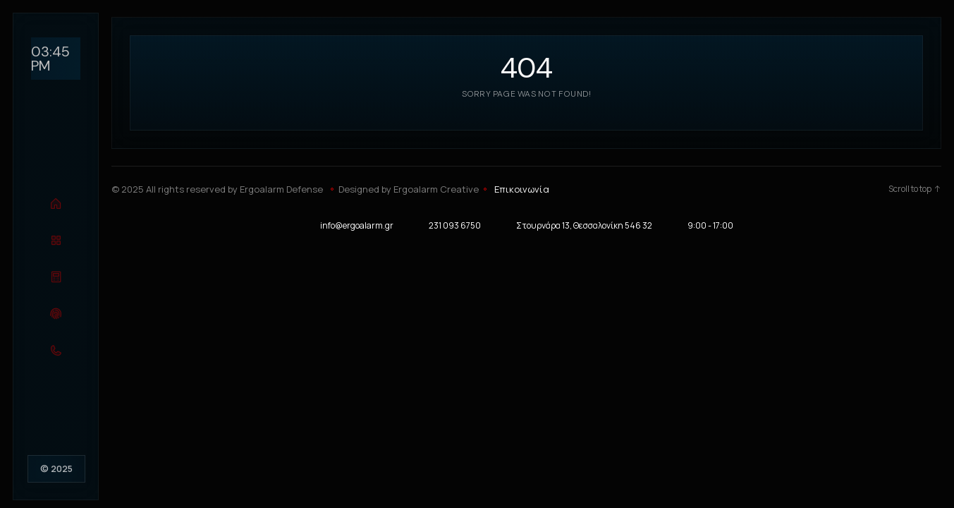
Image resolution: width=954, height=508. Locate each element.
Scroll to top (914, 189)
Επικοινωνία (521, 189)
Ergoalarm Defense (281, 189)
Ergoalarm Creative (436, 189)
